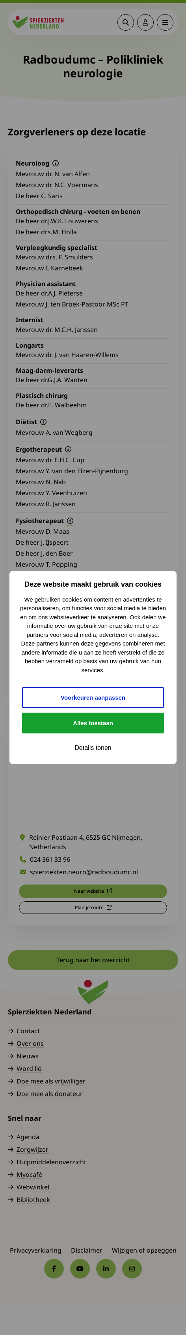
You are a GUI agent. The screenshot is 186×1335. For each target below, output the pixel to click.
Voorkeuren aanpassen (93, 697)
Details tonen (92, 747)
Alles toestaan (93, 723)
